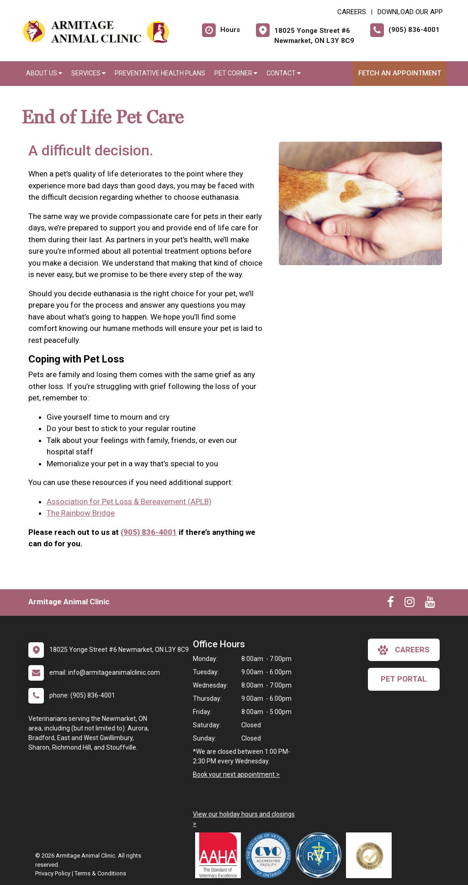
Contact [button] (283, 73)
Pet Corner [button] (235, 73)
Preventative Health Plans (160, 73)
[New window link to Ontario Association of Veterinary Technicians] (321, 855)
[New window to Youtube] (430, 604)
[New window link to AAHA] (220, 855)
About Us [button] (44, 73)
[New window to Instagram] (409, 604)
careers (404, 650)
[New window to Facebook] (391, 604)
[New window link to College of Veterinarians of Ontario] (270, 855)
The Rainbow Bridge (81, 512)
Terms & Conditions (100, 873)
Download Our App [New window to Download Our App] (410, 12)
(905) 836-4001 (149, 532)
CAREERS (351, 12)
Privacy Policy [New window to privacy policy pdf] (52, 873)
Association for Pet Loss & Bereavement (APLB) (129, 501)
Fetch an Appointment (399, 73)
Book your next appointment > (236, 774)
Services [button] (88, 73)
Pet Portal (404, 678)
